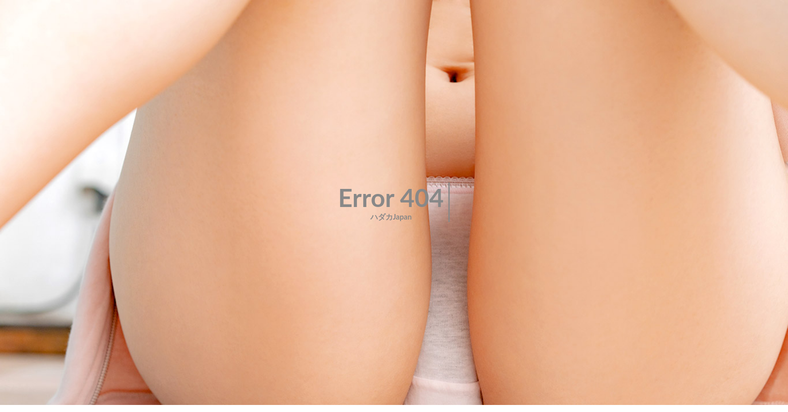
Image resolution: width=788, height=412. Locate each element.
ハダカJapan (391, 217)
